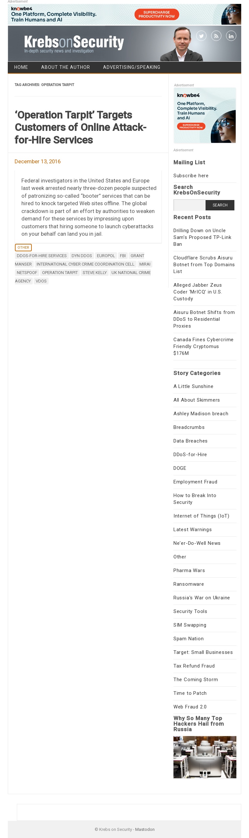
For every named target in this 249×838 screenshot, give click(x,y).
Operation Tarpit (60, 272)
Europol (106, 255)
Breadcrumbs (189, 427)
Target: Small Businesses (203, 652)
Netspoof (27, 272)
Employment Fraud (195, 482)
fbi (123, 255)
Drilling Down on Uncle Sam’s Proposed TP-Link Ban (202, 237)
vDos (41, 281)
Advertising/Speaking (131, 67)
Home (21, 67)
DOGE (179, 468)
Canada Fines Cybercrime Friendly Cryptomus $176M (203, 346)
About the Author (65, 67)
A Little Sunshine (193, 386)
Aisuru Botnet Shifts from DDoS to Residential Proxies (204, 319)
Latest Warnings (192, 529)
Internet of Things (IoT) (201, 516)
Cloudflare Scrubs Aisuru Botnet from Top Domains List (204, 264)
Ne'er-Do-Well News (197, 543)
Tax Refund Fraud (194, 666)
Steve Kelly (95, 272)
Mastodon (145, 829)
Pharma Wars (189, 570)
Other (23, 247)
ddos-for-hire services (42, 255)
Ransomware (188, 584)
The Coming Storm (195, 679)
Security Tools (190, 611)
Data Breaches (190, 441)
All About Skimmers (196, 400)
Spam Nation (188, 639)
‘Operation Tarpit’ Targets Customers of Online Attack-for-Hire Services (80, 127)
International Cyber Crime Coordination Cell (86, 264)
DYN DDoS (82, 255)
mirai (144, 264)
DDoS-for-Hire (190, 454)
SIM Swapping (190, 625)
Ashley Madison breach (201, 414)
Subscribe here (191, 176)
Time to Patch (190, 693)
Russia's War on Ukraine (201, 598)
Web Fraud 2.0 (190, 707)
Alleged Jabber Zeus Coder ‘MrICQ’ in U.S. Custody (197, 292)
